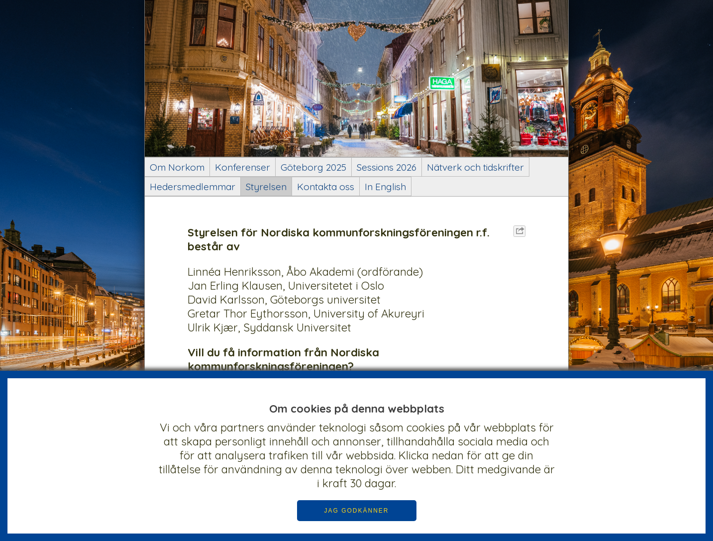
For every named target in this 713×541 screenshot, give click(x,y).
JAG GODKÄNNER (356, 510)
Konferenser (242, 167)
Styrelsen (266, 187)
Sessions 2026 (386, 167)
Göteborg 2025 (313, 167)
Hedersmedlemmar (192, 187)
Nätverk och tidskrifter (475, 167)
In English (385, 187)
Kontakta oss (325, 187)
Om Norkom (177, 167)
